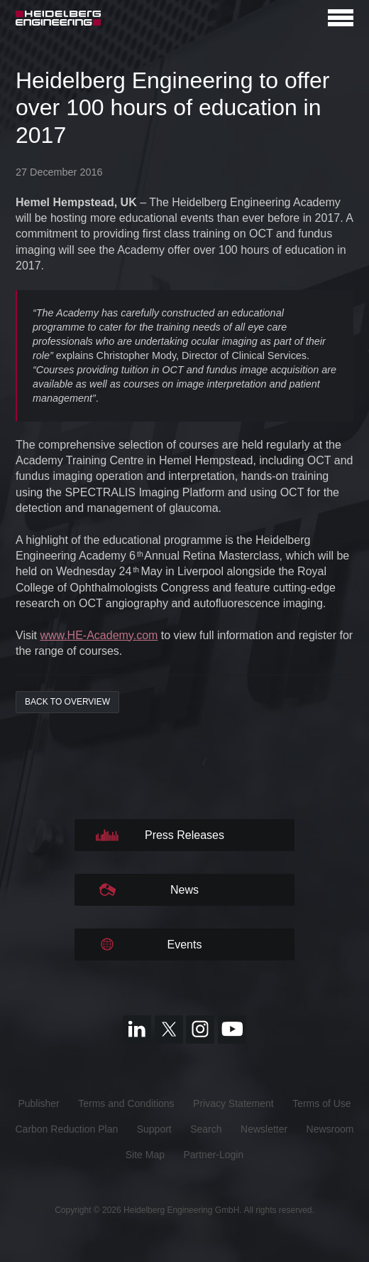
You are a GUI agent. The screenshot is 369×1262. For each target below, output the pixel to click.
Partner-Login (213, 1154)
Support (154, 1129)
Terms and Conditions (126, 1103)
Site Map (145, 1154)
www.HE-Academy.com (99, 635)
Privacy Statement (233, 1103)
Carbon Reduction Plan (66, 1129)
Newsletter (264, 1129)
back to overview (67, 702)
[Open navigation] (340, 17)
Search (205, 1129)
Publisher (38, 1103)
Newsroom (330, 1129)
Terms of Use (321, 1103)
